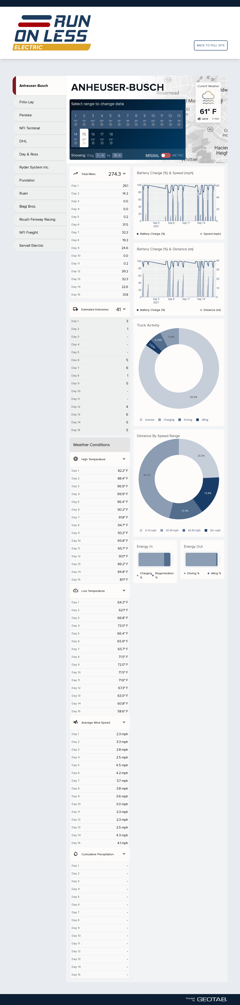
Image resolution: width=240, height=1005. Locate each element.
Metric (178, 155)
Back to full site (211, 45)
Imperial (152, 155)
